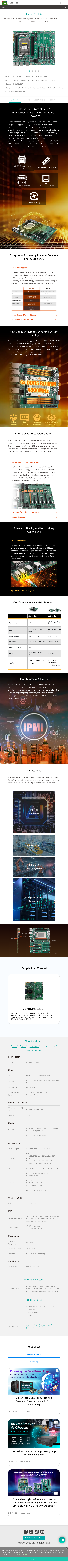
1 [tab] (29, 71)
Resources (53, 100)
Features (26, 100)
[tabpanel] (34, 48)
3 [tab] (36, 71)
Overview (15, 100)
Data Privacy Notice (14, 1554)
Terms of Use (40, 1542)
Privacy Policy (22, 1542)
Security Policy (31, 1542)
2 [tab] (32, 71)
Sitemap (48, 1542)
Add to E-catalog (49, 1046)
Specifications (39, 100)
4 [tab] (39, 71)
